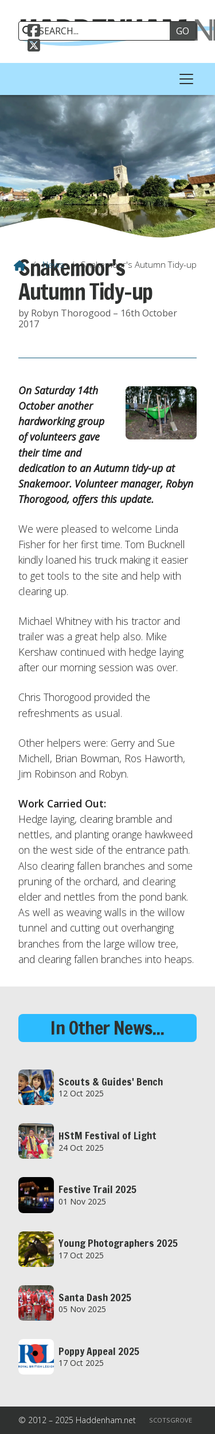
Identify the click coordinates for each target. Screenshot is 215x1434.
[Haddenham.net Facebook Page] (34, 29)
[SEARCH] (98, 31)
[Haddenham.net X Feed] (34, 44)
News (53, 264)
